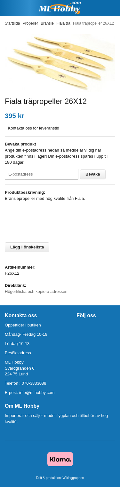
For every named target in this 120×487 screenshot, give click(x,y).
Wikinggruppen (73, 478)
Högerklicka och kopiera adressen (36, 291)
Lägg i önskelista (27, 247)
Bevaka (92, 174)
